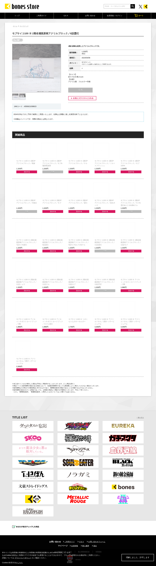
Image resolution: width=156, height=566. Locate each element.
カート (138, 15)
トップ (17, 16)
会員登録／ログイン (114, 16)
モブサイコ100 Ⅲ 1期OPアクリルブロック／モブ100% (130, 163)
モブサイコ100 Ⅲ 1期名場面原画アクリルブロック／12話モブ (131, 242)
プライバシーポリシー (23, 558)
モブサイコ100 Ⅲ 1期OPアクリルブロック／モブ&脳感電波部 (52, 163)
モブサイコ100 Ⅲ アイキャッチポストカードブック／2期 (131, 282)
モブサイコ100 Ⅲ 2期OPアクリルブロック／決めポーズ (105, 202)
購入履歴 (85, 546)
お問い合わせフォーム (96, 542)
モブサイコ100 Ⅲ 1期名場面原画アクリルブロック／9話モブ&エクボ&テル (78, 242)
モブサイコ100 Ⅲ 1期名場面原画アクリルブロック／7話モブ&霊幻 (26, 242)
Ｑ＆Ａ (65, 16)
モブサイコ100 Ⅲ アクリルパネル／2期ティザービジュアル (130, 321)
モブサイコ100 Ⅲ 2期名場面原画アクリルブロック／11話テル (52, 282)
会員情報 (74, 546)
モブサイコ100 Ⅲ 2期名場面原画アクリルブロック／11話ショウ (26, 282)
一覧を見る (140, 418)
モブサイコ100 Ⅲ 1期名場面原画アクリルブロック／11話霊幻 (105, 242)
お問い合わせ (90, 16)
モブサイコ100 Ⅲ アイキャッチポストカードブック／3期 (26, 321)
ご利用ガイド (41, 16)
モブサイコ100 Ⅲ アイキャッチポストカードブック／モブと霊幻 (52, 321)
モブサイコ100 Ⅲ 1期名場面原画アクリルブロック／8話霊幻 (52, 242)
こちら (20, 563)
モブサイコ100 (17, 40)
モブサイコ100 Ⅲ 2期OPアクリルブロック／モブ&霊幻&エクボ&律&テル (131, 202)
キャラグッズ (24, 26)
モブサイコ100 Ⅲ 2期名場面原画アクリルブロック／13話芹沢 (105, 282)
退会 (95, 546)
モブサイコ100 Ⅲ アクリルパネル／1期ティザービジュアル (104, 321)
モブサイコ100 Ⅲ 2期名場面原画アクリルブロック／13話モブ (78, 282)
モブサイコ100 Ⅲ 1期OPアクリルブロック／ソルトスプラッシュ (105, 163)
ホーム (15, 26)
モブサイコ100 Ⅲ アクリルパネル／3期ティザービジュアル (26, 361)
